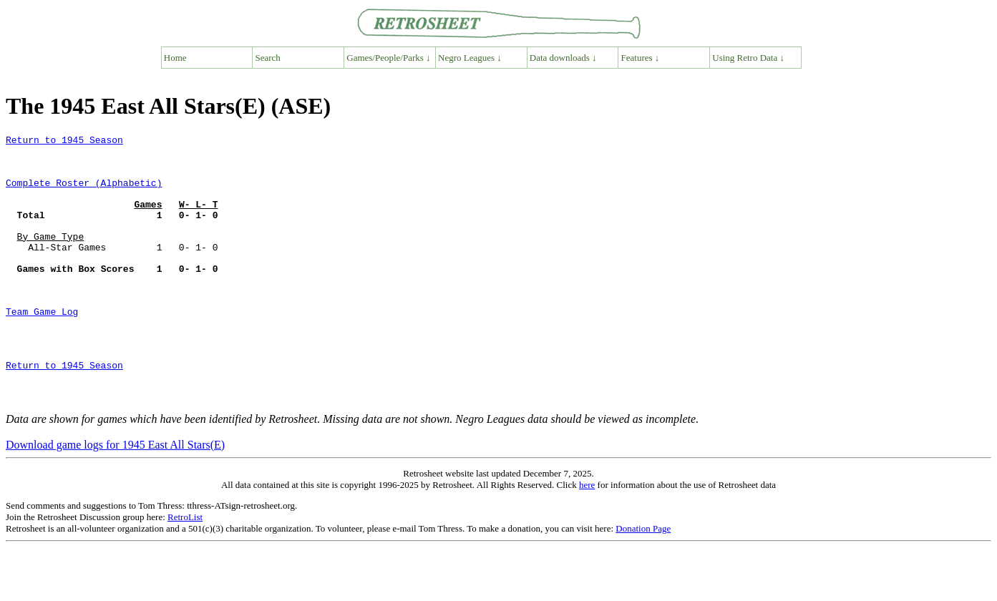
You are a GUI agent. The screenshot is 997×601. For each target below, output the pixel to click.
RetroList (185, 570)
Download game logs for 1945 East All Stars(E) (115, 498)
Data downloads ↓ (563, 57)
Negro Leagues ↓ (470, 57)
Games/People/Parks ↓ (388, 57)
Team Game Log (42, 347)
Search (268, 57)
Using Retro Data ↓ (748, 57)
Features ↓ (640, 57)
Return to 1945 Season (64, 141)
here (587, 538)
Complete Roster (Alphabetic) (84, 193)
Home (175, 57)
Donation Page (643, 582)
